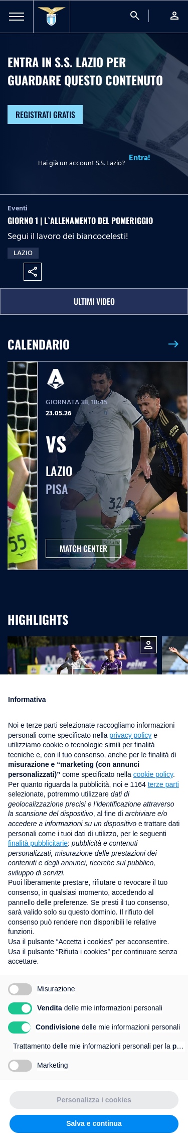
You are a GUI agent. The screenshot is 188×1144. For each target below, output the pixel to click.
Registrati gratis (45, 114)
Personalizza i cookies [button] (94, 1100)
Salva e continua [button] (93, 1123)
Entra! (139, 157)
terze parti (163, 784)
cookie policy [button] (153, 774)
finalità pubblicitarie (38, 843)
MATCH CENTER (83, 548)
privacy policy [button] (130, 735)
